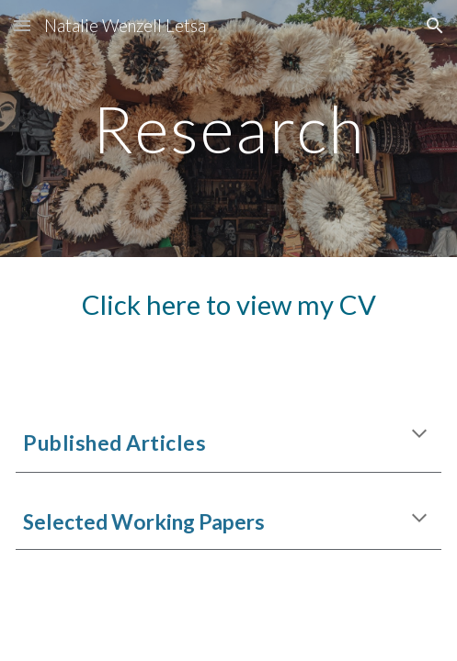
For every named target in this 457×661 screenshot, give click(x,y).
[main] (228, 129)
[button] (22, 25)
